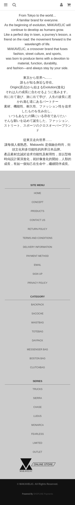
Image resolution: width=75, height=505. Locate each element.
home (37, 193)
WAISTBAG (37, 322)
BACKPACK (37, 304)
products (37, 211)
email (37, 265)
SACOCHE (37, 313)
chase (37, 407)
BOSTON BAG (37, 358)
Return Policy (37, 229)
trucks (37, 389)
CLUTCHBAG (37, 367)
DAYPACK (37, 340)
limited (37, 443)
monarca (37, 425)
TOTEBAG (37, 331)
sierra (37, 398)
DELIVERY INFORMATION (37, 247)
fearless (37, 434)
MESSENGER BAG (37, 349)
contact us (37, 220)
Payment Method (37, 256)
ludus (37, 416)
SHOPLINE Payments (43, 494)
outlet (37, 452)
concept (37, 202)
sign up (37, 274)
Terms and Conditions (37, 238)
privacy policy (37, 283)
